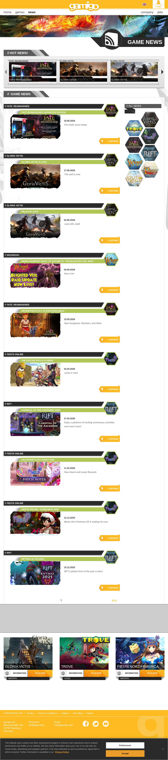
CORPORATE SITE (13, 713)
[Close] (162, 752)
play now (40, 673)
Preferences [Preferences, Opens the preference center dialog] (125, 749)
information (19, 673)
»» (114, 600)
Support (65, 713)
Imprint (89, 713)
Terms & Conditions (47, 713)
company (147, 12)
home (8, 12)
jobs (160, 12)
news (31, 12)
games (19, 12)
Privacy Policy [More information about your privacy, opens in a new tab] (62, 755)
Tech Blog (77, 713)
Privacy (30, 713)
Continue (113, 141)
